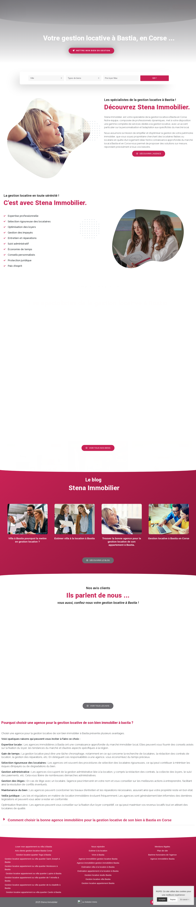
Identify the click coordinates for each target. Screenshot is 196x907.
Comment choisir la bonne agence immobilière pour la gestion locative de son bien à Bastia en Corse (89, 820)
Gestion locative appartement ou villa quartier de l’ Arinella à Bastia (32, 879)
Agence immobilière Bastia (162, 859)
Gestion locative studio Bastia (98, 875)
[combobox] (46, 78)
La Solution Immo (89, 902)
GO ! (154, 78)
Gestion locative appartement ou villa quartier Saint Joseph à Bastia (32, 860)
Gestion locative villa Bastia (98, 879)
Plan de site (162, 850)
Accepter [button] (162, 899)
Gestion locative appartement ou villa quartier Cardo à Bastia (33, 892)
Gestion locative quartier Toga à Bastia (33, 855)
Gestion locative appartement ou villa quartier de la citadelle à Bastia (32, 886)
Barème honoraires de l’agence (162, 855)
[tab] (48, 7)
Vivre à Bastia (98, 855)
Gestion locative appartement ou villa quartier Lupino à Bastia (33, 873)
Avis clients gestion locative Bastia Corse (33, 850)
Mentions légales (162, 846)
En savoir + (184, 899)
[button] (158, 7)
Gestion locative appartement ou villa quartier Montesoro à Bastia (31, 868)
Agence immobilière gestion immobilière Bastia (98, 863)
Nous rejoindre (98, 846)
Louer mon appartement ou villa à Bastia (33, 846)
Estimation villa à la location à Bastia (98, 867)
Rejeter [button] (173, 899)
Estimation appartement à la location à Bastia (97, 871)
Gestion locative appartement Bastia (98, 883)
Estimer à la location (98, 850)
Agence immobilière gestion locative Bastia (98, 859)
